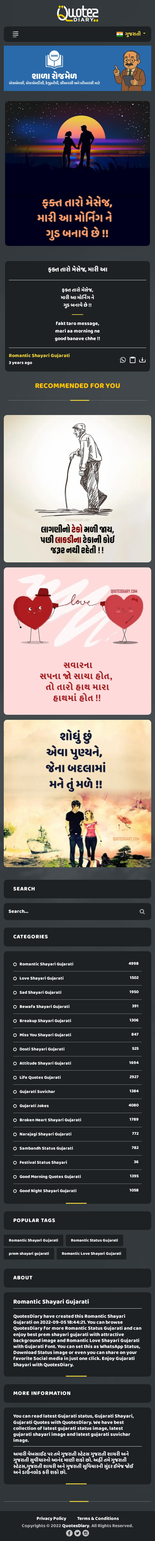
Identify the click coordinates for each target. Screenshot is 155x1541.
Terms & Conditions (98, 1518)
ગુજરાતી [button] (129, 34)
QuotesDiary (75, 1526)
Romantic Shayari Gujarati (39, 356)
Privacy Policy (51, 1518)
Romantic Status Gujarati (94, 1240)
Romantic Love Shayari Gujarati (91, 1253)
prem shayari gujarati (29, 1253)
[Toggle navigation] (15, 34)
